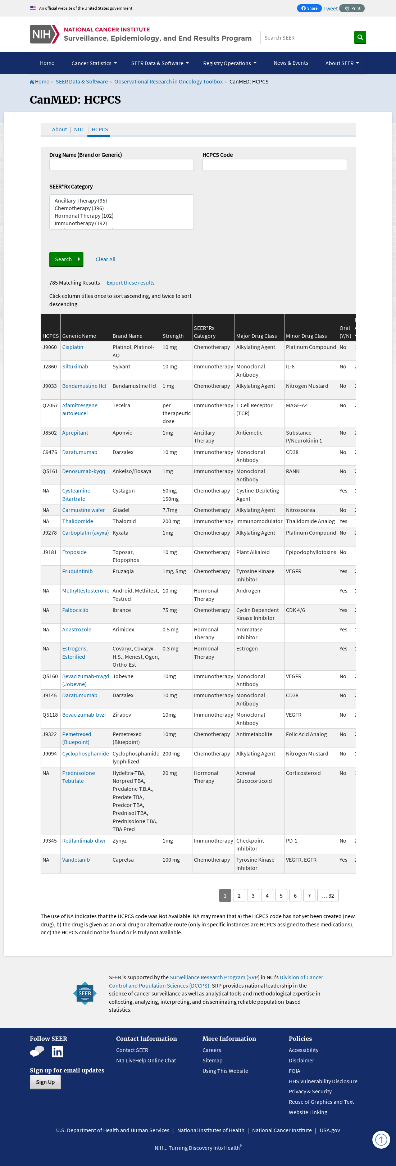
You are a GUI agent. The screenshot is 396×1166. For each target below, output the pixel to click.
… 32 (328, 895)
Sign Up (45, 1081)
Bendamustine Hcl (84, 385)
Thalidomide (77, 521)
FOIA (294, 1070)
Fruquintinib (77, 571)
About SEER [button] (340, 63)
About (59, 129)
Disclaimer (301, 1060)
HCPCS (100, 129)
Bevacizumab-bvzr (84, 714)
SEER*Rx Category (70, 186)
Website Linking (308, 1112)
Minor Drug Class (306, 335)
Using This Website (225, 1070)
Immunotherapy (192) (121, 223)
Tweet (330, 8)
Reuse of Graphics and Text (321, 1101)
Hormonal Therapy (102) (121, 215)
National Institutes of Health (211, 1130)
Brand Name (127, 335)
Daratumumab (79, 451)
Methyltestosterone (85, 590)
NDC (79, 129)
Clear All (105, 259)
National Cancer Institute (282, 1130)
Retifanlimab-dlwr (84, 840)
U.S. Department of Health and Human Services (112, 1130)
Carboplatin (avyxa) (85, 532)
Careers (211, 1049)
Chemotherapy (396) (121, 208)
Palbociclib (75, 609)
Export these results (131, 282)
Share (311, 8)
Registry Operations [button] (227, 63)
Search (63, 259)
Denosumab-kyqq (83, 471)
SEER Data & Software (82, 81)
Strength (173, 335)
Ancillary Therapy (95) (121, 200)
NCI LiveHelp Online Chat (146, 1060)
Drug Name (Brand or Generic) (85, 154)
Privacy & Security (310, 1091)
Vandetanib (76, 859)
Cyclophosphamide (85, 753)
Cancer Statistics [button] (92, 63)
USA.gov (330, 1130)
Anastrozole (76, 629)
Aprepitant (75, 432)
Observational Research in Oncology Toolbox (168, 81)
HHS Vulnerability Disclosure (323, 1081)
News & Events (291, 62)
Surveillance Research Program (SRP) (215, 977)
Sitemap (212, 1060)
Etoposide (74, 551)
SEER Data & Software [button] (158, 63)
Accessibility (303, 1049)
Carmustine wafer (83, 509)
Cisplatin (72, 346)
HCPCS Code (217, 154)
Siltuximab (75, 366)
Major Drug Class (256, 335)
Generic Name (79, 335)
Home (47, 62)
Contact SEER (132, 1049)
